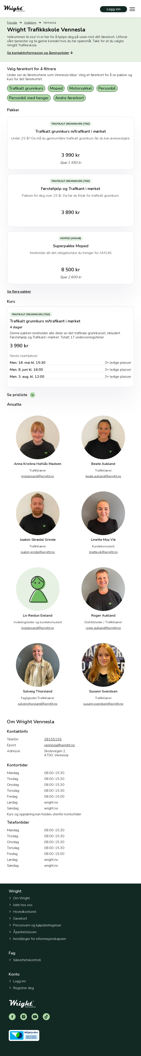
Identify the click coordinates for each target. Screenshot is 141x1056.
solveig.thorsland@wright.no (37, 704)
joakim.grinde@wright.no (38, 552)
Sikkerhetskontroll (25, 960)
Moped (56, 88)
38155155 (53, 739)
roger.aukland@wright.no (103, 628)
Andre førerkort (69, 98)
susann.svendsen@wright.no (103, 704)
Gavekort (18, 918)
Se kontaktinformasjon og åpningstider (40, 52)
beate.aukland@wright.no (103, 476)
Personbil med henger (29, 98)
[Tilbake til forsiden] (14, 8)
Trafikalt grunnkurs (26, 88)
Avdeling (30, 22)
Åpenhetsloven (22, 932)
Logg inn (113, 9)
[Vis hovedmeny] (132, 9)
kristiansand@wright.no (37, 476)
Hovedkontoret (22, 911)
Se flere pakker (19, 291)
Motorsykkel (80, 88)
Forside (12, 22)
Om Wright (19, 898)
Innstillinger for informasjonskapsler (37, 939)
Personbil (107, 88)
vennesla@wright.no (59, 745)
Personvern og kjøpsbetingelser (35, 925)
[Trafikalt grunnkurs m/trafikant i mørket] (70, 346)
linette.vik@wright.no (103, 552)
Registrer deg (21, 988)
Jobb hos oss (21, 905)
